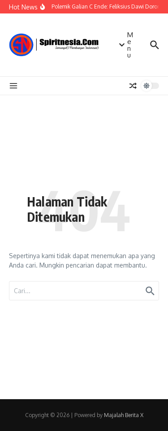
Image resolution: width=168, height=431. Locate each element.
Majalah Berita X (123, 415)
